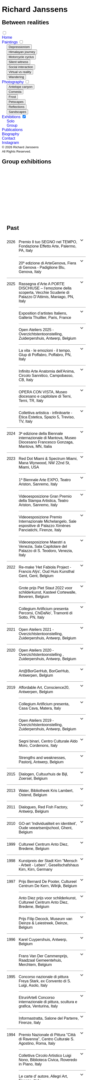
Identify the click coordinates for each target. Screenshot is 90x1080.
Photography (13, 82)
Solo (10, 121)
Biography (10, 134)
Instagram (10, 143)
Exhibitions (12, 117)
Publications (12, 130)
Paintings (10, 42)
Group (12, 125)
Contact (8, 138)
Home (7, 37)
